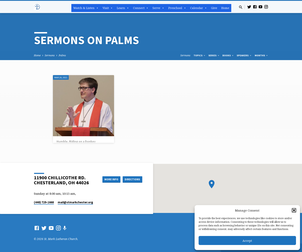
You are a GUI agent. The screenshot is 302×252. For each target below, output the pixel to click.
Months (261, 55)
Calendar (198, 8)
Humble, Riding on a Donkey (76, 141)
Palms (62, 55)
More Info (110, 179)
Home (225, 8)
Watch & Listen (86, 8)
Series (214, 55)
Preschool (177, 8)
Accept (247, 241)
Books (228, 55)
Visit (108, 8)
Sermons (50, 55)
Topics (200, 55)
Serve (158, 8)
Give (214, 8)
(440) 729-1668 (44, 202)
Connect (140, 8)
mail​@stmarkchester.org (75, 202)
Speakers (244, 55)
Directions (132, 179)
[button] (294, 210)
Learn (123, 8)
